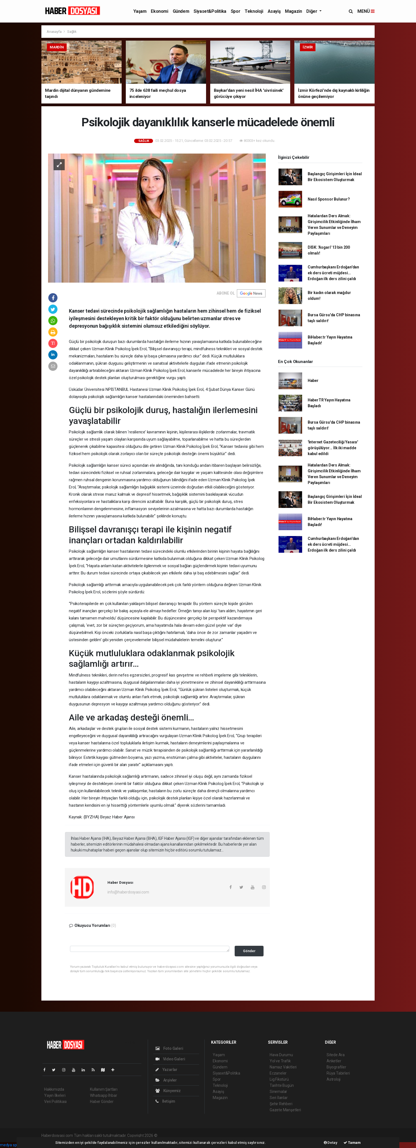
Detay (330, 1142)
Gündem (181, 11)
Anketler (334, 1061)
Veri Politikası (55, 1101)
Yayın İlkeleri (54, 1095)
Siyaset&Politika (210, 11)
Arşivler (166, 1080)
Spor (235, 11)
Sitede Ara (336, 1055)
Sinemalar (278, 1091)
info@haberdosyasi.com (128, 892)
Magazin (293, 11)
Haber (313, 380)
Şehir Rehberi (281, 1104)
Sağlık (72, 31)
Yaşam (139, 11)
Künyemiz (168, 1090)
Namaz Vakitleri (283, 1067)
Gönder (249, 951)
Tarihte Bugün (282, 1085)
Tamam (352, 1142)
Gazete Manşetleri (285, 1110)
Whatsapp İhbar (103, 1095)
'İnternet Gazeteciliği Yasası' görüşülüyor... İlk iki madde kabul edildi (333, 448)
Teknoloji (254, 11)
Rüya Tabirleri (338, 1073)
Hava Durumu (281, 1055)
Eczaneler (278, 1073)
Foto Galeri (169, 1048)
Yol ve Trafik (280, 1061)
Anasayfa (54, 31)
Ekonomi (159, 11)
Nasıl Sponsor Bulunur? (329, 199)
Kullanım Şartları (103, 1089)
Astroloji (333, 1079)
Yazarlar (166, 1069)
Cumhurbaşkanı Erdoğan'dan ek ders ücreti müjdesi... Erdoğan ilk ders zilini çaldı (333, 273)
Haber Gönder (102, 1101)
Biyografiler (336, 1067)
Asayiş (274, 11)
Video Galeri (170, 1059)
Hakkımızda (54, 1089)
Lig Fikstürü (279, 1079)
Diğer (312, 11)
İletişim (165, 1101)
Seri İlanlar (279, 1097)
